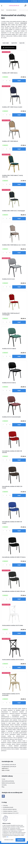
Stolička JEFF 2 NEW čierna (9, 73)
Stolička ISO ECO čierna (9, 383)
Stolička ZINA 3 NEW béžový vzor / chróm (14, 245)
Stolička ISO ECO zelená (9, 348)
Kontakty (4, 785)
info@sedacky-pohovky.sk (9, 766)
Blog (3, 787)
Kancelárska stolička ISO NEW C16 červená (12, 451)
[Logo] (14, 6)
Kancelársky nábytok (11, 10)
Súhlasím (20, 840)
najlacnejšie (5, 43)
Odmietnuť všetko (9, 839)
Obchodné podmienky (8, 781)
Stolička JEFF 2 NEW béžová (10, 141)
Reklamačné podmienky (8, 783)
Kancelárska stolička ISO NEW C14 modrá (12, 522)
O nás (3, 779)
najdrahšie (14, 43)
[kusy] (6, 80)
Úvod (2, 10)
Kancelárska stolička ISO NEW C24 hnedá (12, 487)
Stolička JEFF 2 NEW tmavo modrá (12, 107)
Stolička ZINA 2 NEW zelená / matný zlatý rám (12, 176)
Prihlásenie (15, 1)
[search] (25, 5)
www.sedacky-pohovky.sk (9, 764)
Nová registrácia (23, 1)
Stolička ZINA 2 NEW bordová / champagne (11, 314)
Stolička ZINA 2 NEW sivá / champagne (13, 211)
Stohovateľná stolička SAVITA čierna (13, 659)
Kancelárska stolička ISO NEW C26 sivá (13, 591)
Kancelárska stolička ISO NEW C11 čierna (13, 557)
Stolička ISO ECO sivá (8, 279)
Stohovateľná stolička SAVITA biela (12, 625)
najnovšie (21, 43)
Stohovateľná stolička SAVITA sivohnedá (11, 694)
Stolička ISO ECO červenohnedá (11, 417)
